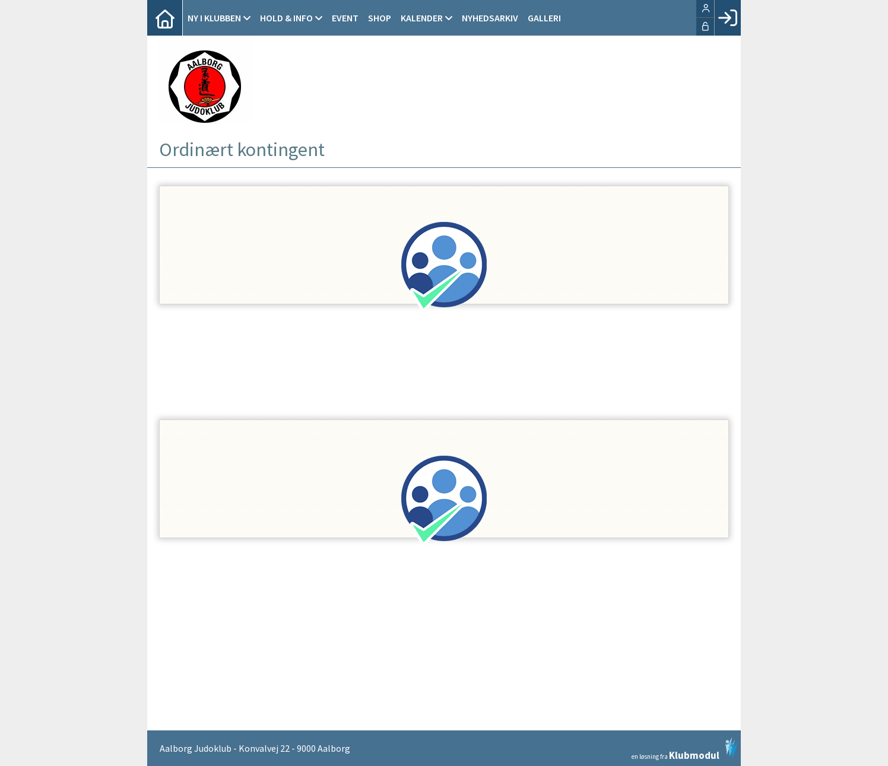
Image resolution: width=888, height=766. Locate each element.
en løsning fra (685, 749)
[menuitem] (165, 18)
